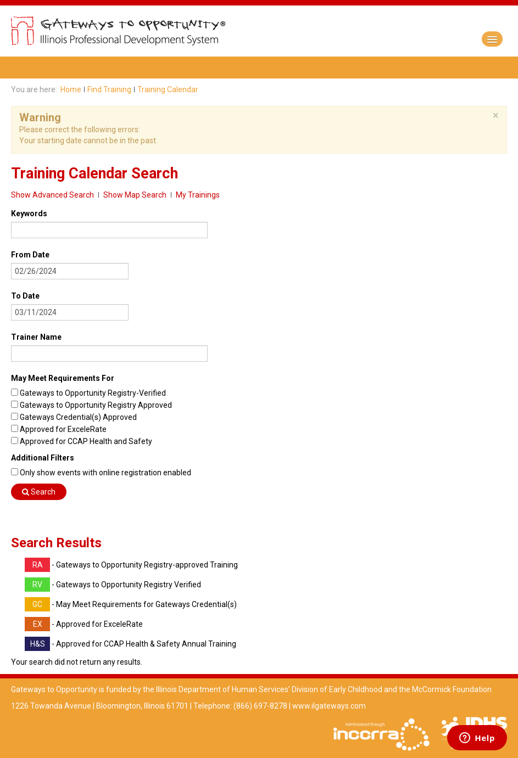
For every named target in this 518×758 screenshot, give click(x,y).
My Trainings (198, 194)
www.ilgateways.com (329, 705)
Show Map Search (134, 194)
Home (70, 89)
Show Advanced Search (52, 194)
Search (38, 491)
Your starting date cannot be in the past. (88, 140)
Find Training (109, 89)
